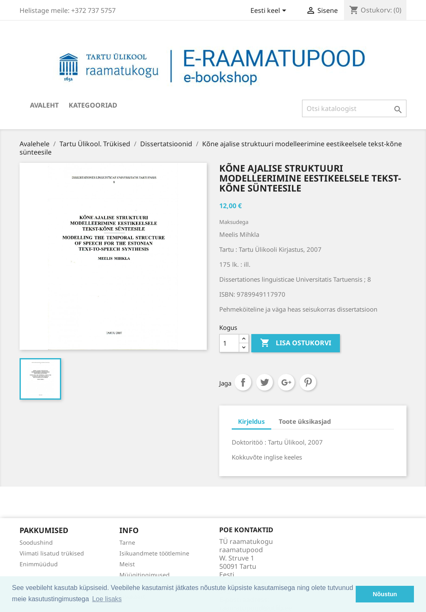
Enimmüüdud (39, 564)
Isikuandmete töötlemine (154, 553)
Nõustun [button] (385, 594)
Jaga (243, 382)
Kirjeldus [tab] (251, 421)
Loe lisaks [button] (106, 598)
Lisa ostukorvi (295, 343)
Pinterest (308, 382)
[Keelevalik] (269, 11)
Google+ (286, 382)
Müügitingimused (144, 575)
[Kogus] (229, 343)
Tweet (264, 382)
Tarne (127, 542)
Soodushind (36, 542)
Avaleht (44, 105)
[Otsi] (354, 108)
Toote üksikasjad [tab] (305, 421)
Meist (127, 564)
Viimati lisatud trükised (52, 553)
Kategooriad (93, 105)
